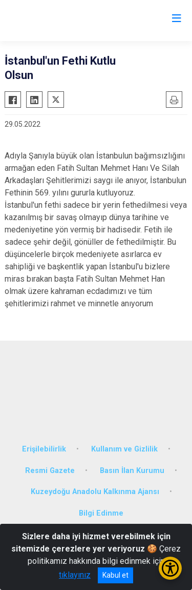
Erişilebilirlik (44, 449)
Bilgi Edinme (101, 513)
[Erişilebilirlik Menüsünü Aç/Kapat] (170, 568)
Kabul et (115, 575)
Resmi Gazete (50, 470)
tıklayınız (75, 575)
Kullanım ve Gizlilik (124, 449)
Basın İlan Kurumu (132, 470)
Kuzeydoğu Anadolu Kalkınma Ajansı (95, 491)
